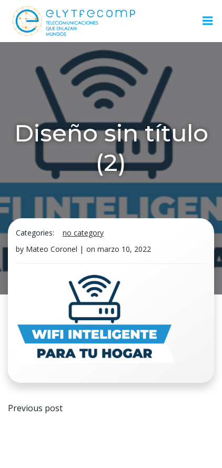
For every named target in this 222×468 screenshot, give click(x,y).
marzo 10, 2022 (124, 249)
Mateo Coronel (51, 249)
